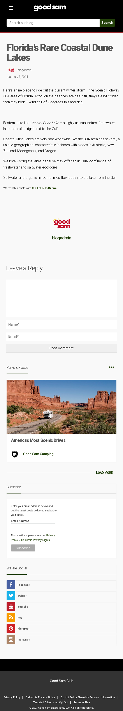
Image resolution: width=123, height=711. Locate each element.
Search (107, 23)
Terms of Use (82, 702)
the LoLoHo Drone (44, 188)
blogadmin (25, 70)
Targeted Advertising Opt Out (50, 702)
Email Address (20, 521)
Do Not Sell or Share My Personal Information (88, 697)
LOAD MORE (104, 472)
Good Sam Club (61, 681)
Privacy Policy (12, 697)
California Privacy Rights (35, 540)
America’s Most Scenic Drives (38, 440)
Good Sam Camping (38, 454)
